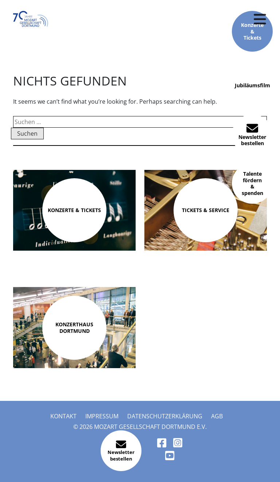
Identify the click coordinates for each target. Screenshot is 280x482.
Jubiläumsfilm (252, 86)
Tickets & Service (205, 210)
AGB (217, 416)
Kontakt (63, 416)
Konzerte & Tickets (74, 210)
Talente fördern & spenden (252, 183)
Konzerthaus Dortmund (74, 327)
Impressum (101, 416)
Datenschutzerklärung (164, 416)
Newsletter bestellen (252, 134)
